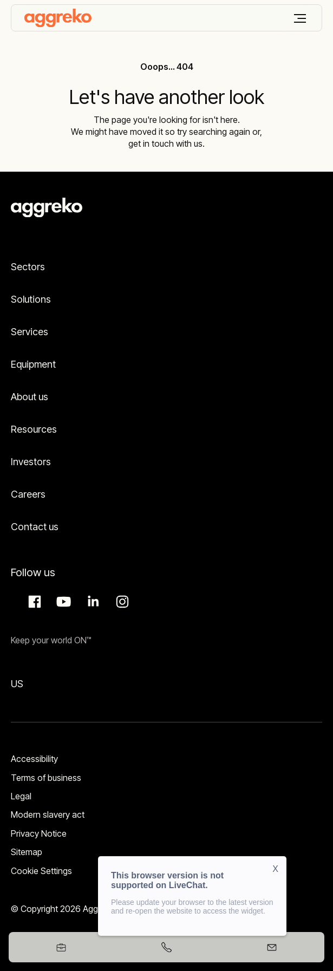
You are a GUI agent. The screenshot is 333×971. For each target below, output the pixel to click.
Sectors (28, 266)
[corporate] (58, 18)
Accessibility (34, 758)
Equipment (33, 364)
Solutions (31, 299)
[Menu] (300, 18)
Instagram (121, 601)
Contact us (34, 526)
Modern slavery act (47, 814)
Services (29, 331)
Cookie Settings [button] (41, 870)
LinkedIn (91, 601)
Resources (34, 429)
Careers (28, 494)
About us (29, 396)
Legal (21, 796)
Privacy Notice (39, 833)
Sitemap (26, 851)
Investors (31, 461)
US (17, 683)
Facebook (33, 601)
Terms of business (46, 777)
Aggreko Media (62, 601)
